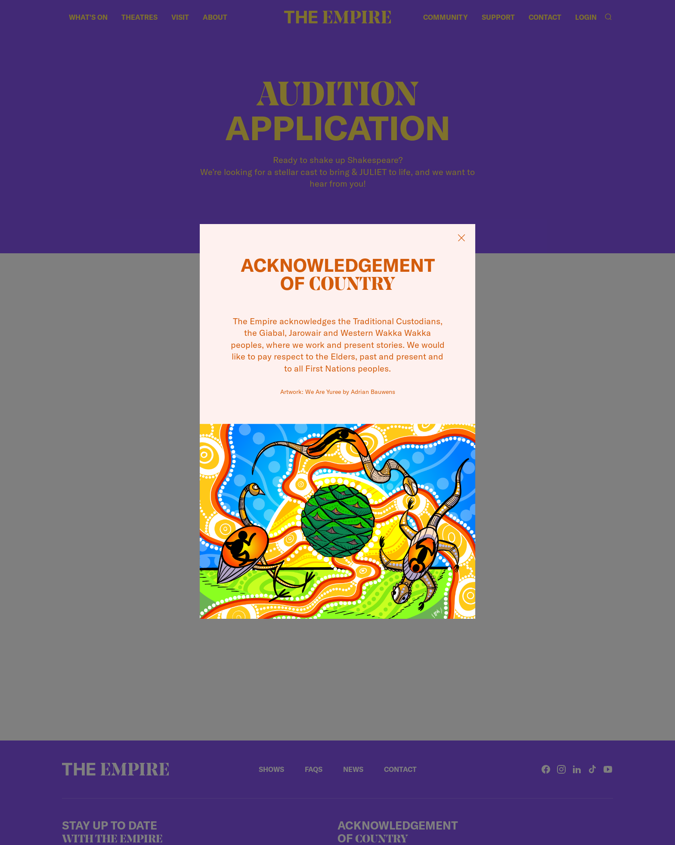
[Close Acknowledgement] (461, 237)
